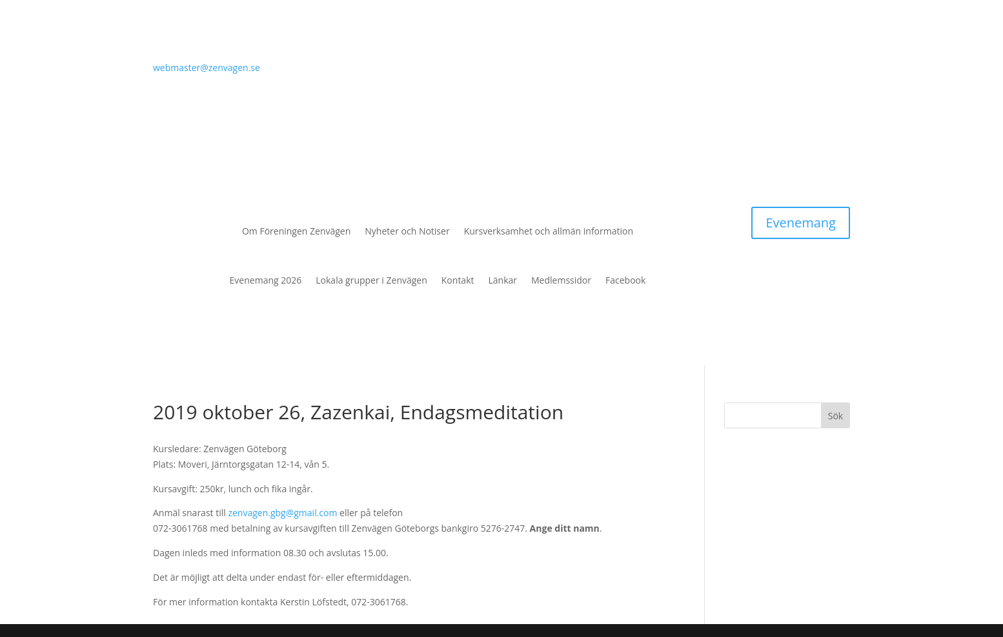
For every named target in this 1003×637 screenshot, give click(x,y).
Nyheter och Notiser (407, 231)
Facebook (625, 280)
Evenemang (800, 222)
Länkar (503, 280)
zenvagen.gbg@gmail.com (282, 512)
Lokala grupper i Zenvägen (371, 280)
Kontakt (457, 280)
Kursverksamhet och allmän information (548, 231)
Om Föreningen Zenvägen (296, 231)
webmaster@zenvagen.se (206, 67)
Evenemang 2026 (266, 280)
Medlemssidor (561, 280)
